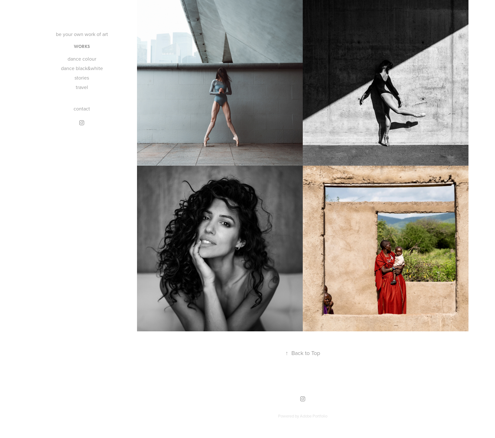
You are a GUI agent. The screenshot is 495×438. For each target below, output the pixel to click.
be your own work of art (82, 34)
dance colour (82, 58)
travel (82, 87)
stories (82, 77)
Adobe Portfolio (313, 416)
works (82, 46)
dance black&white (82, 68)
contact (82, 108)
